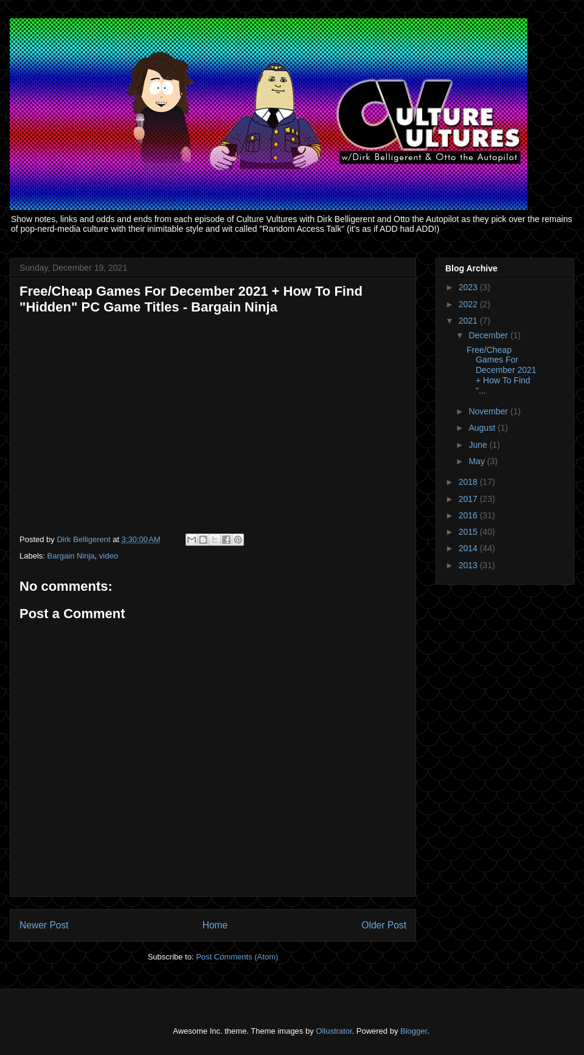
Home (215, 925)
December (489, 335)
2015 (469, 532)
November (489, 411)
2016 (469, 515)
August (482, 428)
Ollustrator (334, 1031)
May (477, 461)
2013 (469, 565)
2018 (469, 482)
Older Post (383, 925)
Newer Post (44, 925)
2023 (469, 287)
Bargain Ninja (71, 555)
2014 (469, 548)
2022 (469, 304)
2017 (469, 499)
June (478, 445)
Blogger (413, 1031)
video (108, 555)
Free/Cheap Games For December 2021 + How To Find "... (502, 370)
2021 (469, 321)
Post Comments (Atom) (237, 956)
